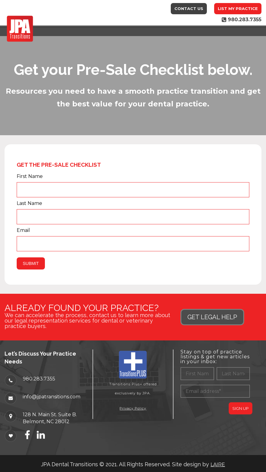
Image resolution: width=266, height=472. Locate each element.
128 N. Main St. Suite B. (50, 414)
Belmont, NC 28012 (46, 421)
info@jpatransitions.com (51, 396)
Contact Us (188, 8)
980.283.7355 (39, 378)
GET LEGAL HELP (212, 317)
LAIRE (217, 464)
